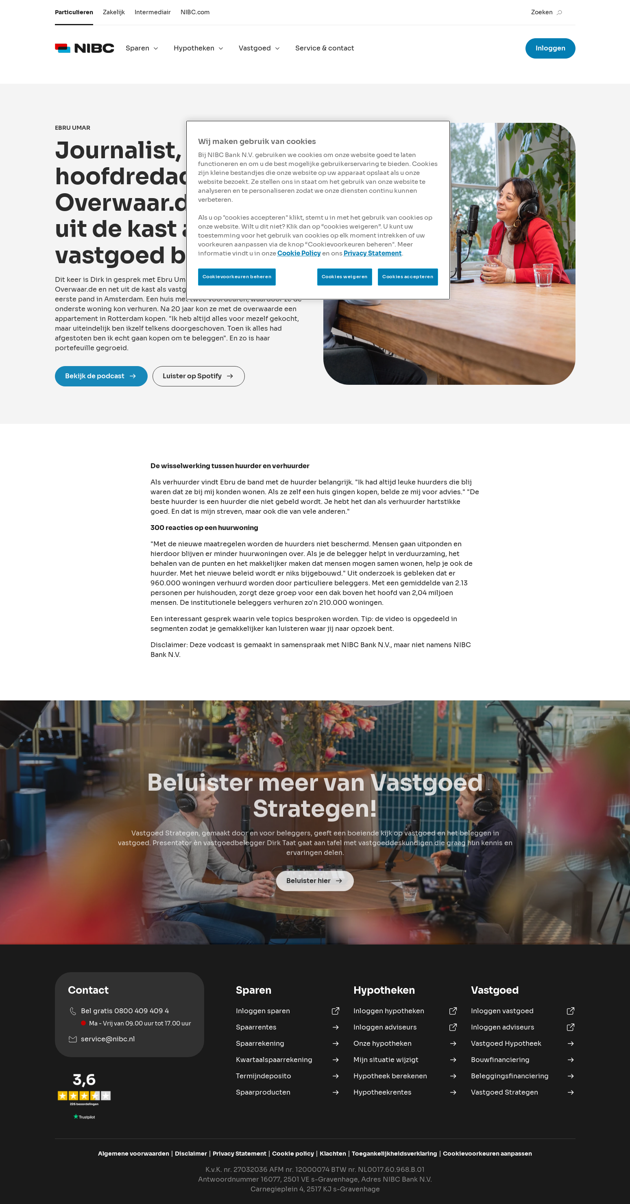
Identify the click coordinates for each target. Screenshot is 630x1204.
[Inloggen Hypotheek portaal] (405, 1011)
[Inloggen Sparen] (288, 1011)
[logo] (84, 48)
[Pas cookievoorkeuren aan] (487, 1153)
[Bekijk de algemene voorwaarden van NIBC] (133, 1153)
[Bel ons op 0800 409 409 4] (129, 1017)
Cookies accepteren (407, 276)
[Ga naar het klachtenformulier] (333, 1153)
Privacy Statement (373, 253)
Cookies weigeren (345, 276)
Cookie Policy (299, 253)
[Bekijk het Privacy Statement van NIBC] (239, 1153)
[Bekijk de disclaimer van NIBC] (191, 1153)
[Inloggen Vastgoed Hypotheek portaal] (523, 1011)
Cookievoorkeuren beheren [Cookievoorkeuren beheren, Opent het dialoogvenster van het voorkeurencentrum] (237, 276)
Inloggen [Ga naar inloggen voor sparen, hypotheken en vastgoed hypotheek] (550, 48)
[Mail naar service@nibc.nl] (129, 1039)
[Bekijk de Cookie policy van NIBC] (293, 1153)
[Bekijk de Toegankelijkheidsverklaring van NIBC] (394, 1153)
